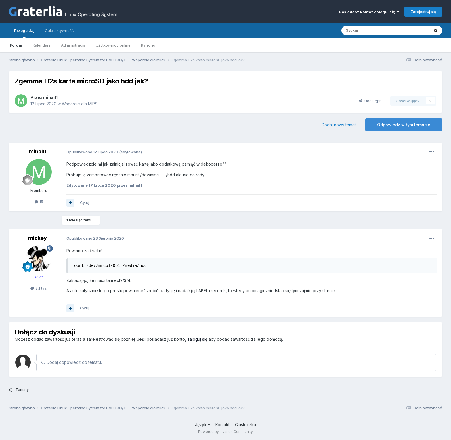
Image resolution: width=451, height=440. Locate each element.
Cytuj (84, 202)
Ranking (148, 45)
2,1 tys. (38, 288)
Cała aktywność (59, 30)
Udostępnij (371, 100)
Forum (16, 45)
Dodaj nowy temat (339, 124)
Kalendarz (42, 45)
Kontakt (222, 424)
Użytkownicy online (113, 45)
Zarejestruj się (423, 11)
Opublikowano (92, 152)
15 (39, 201)
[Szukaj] (371, 30)
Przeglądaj (24, 33)
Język (202, 424)
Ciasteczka (245, 424)
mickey (37, 238)
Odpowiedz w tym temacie (403, 124)
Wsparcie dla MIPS (80, 103)
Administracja (73, 45)
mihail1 (50, 97)
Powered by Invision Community (225, 431)
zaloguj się (197, 339)
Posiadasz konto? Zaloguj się (369, 11)
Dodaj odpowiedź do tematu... (72, 362)
